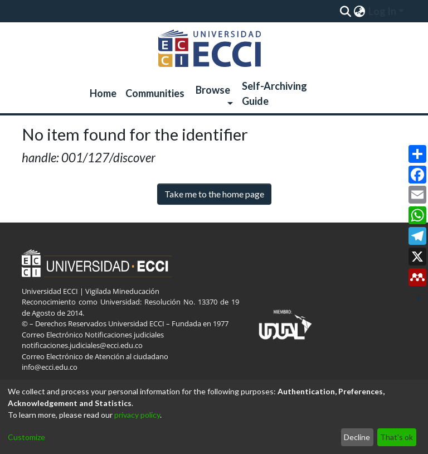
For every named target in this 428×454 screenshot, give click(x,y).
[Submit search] (345, 11)
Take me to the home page (214, 194)
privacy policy (137, 414)
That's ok (396, 437)
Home (103, 93)
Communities (154, 93)
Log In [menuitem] (382, 11)
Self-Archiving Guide (274, 93)
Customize (26, 437)
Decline (357, 437)
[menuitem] (359, 11)
